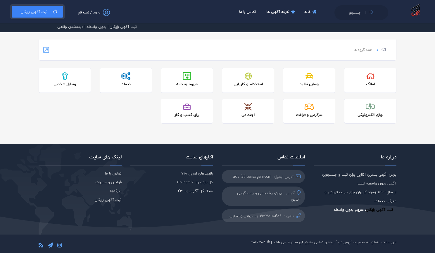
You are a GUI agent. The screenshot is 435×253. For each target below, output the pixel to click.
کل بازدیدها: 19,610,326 (195, 182)
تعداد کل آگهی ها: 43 (195, 191)
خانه (311, 11)
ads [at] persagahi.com (252, 176)
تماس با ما (247, 11)
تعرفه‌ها (116, 191)
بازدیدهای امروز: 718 (197, 173)
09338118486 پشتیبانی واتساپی (255, 216)
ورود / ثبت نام (89, 12)
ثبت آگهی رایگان (37, 12)
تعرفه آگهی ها (281, 11)
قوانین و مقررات (108, 182)
